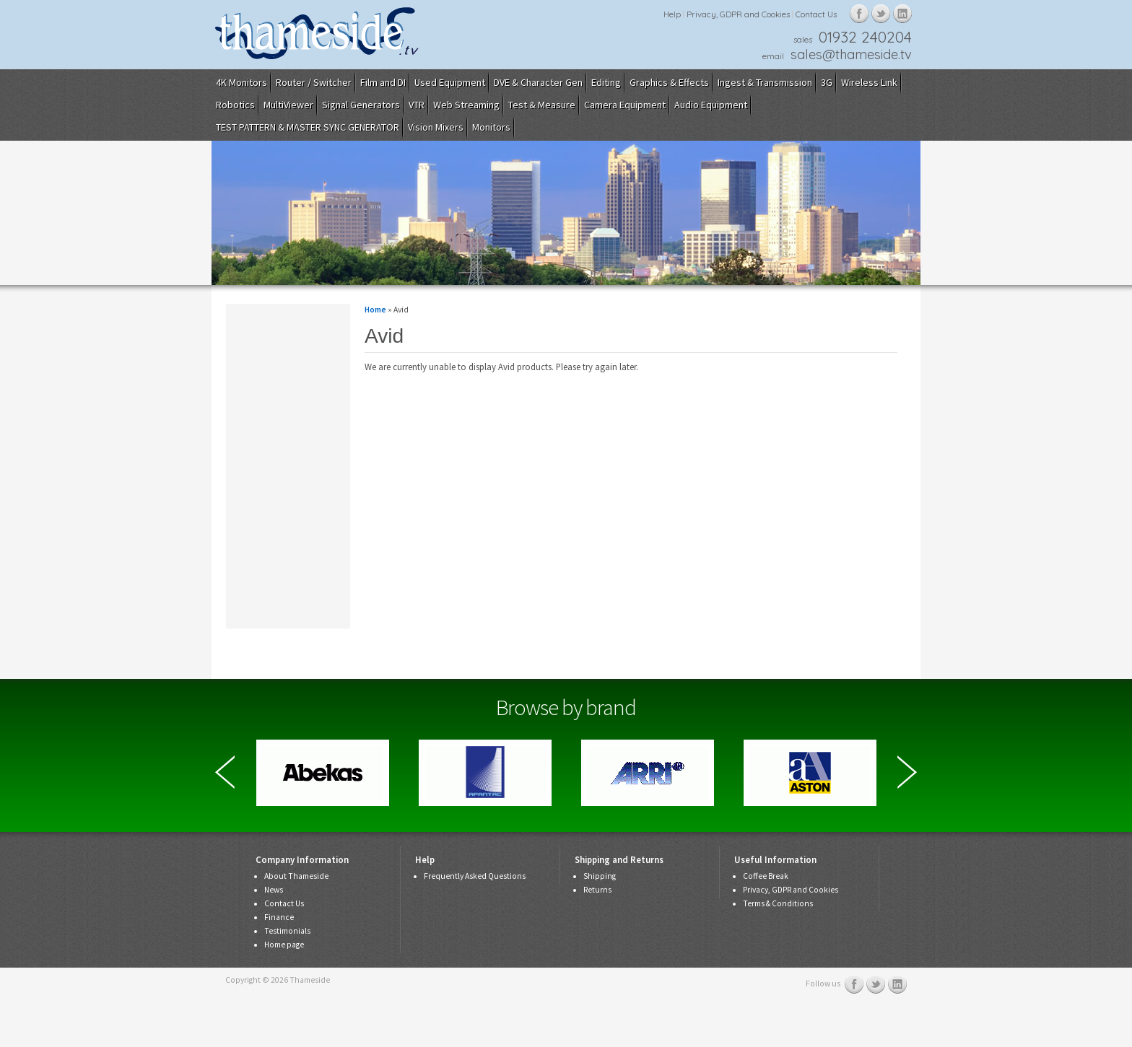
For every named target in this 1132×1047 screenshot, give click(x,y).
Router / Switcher (314, 82)
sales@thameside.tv (851, 54)
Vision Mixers (435, 127)
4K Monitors (241, 82)
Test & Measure (541, 104)
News (273, 890)
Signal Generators (361, 104)
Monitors (491, 127)
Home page (284, 944)
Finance (279, 917)
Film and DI (383, 82)
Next (907, 772)
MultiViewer (288, 104)
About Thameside (296, 876)
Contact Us (816, 14)
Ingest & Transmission (765, 82)
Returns (597, 890)
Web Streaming (466, 104)
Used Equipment (449, 82)
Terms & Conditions (778, 903)
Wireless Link (869, 82)
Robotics (235, 104)
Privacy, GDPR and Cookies (738, 14)
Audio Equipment (710, 104)
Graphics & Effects (669, 82)
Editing (606, 82)
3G (826, 82)
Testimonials (287, 931)
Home (375, 310)
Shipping (599, 876)
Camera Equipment (625, 104)
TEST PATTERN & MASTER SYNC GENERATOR (307, 127)
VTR (417, 104)
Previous (225, 772)
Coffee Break (765, 876)
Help (672, 14)
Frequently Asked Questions (475, 876)
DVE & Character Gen (538, 82)
